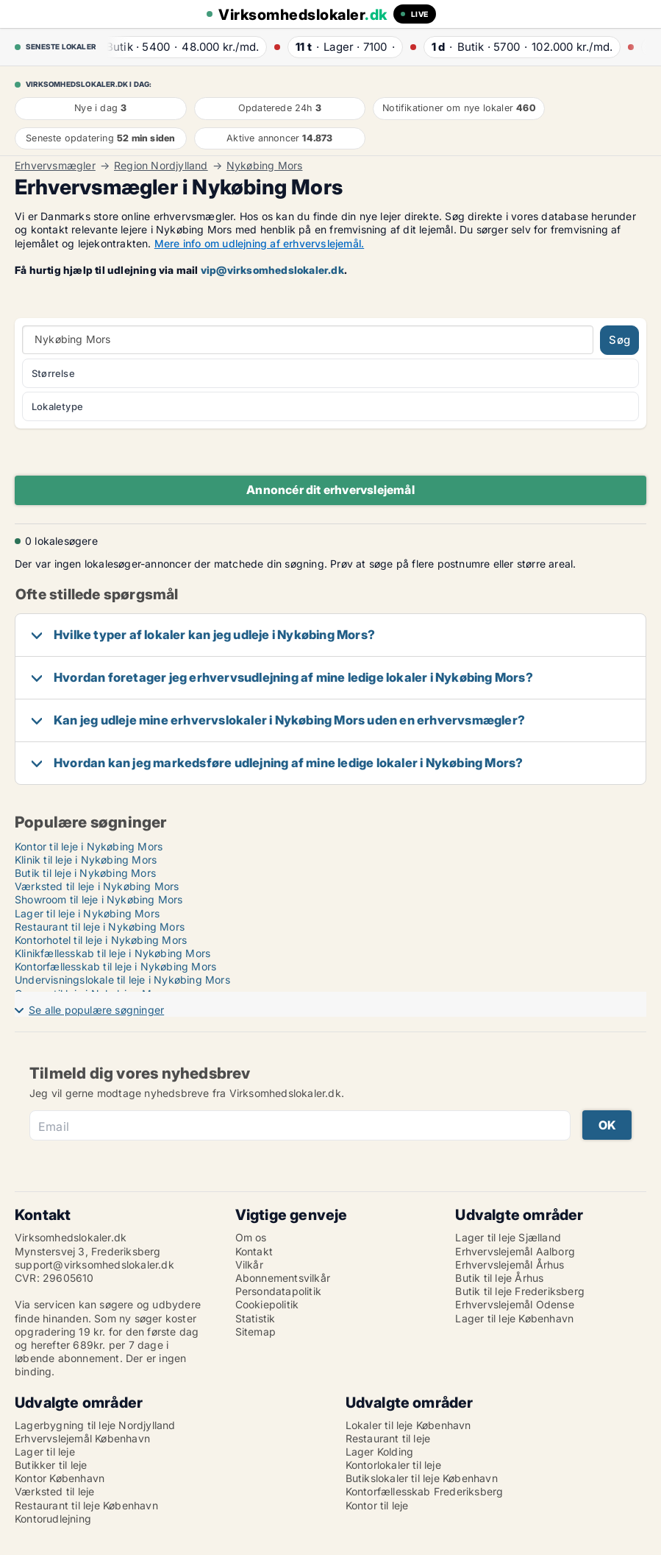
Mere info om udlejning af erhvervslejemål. (259, 243)
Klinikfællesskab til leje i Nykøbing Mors (112, 953)
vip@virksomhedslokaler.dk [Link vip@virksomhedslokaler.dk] (272, 270)
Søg (619, 340)
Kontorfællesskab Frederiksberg (425, 1491)
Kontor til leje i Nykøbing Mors (88, 846)
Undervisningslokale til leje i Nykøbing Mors (122, 979)
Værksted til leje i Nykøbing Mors (97, 886)
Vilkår (249, 1264)
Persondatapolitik (278, 1291)
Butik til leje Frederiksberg (520, 1291)
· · (185, 47)
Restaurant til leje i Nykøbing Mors (100, 926)
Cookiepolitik (267, 1304)
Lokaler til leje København (408, 1425)
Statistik (255, 1318)
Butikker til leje (51, 1465)
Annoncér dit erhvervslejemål (330, 489)
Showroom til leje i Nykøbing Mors (99, 899)
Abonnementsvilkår (282, 1278)
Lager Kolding (380, 1451)
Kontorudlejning (53, 1518)
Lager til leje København (514, 1318)
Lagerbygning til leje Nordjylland (95, 1425)
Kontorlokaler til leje (393, 1465)
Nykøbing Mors (264, 166)
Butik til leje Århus (499, 1278)
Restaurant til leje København (86, 1505)
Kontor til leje (377, 1505)
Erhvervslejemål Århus (509, 1264)
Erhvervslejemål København (82, 1438)
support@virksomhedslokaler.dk (94, 1264)
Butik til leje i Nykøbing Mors (85, 873)
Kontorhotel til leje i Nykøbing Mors (101, 940)
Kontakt (254, 1251)
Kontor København (59, 1478)
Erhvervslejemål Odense (514, 1304)
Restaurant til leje (388, 1438)
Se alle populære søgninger (96, 1010)
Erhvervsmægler (55, 166)
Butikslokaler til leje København (422, 1478)
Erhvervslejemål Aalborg (515, 1251)
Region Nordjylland (161, 166)
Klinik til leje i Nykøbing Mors (86, 859)
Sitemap (255, 1331)
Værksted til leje (54, 1491)
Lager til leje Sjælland (508, 1237)
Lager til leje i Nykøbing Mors (87, 913)
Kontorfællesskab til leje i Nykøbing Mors (115, 966)
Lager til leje (45, 1451)
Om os (251, 1237)
